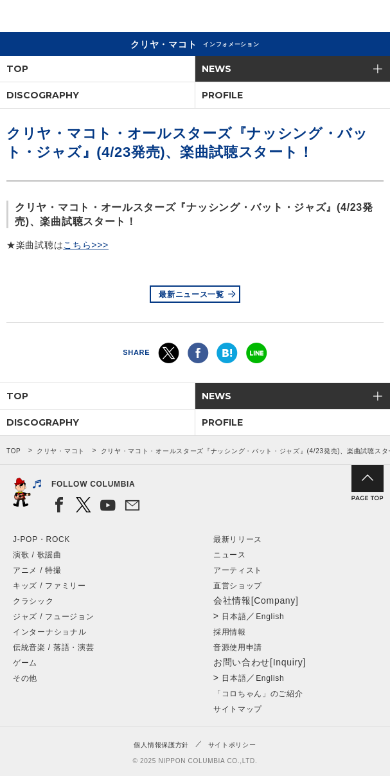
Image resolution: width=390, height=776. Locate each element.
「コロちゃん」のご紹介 (258, 693)
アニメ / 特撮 (37, 570)
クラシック (33, 601)
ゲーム (25, 662)
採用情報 (229, 631)
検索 (335, 18)
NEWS (216, 69)
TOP (17, 69)
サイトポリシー (232, 744)
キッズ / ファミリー (49, 585)
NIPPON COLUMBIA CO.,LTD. (71, 17)
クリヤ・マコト (61, 451)
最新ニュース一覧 (191, 294)
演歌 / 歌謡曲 (37, 554)
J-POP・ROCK (41, 539)
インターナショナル (49, 631)
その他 (25, 678)
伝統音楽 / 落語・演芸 (53, 647)
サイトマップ (237, 709)
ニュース (229, 554)
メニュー (369, 18)
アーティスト (237, 570)
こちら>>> (86, 245)
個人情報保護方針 (161, 744)
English (270, 616)
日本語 (234, 616)
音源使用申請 (237, 647)
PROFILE (222, 95)
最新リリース (237, 539)
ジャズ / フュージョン (53, 616)
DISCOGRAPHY (42, 95)
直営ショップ (237, 585)
